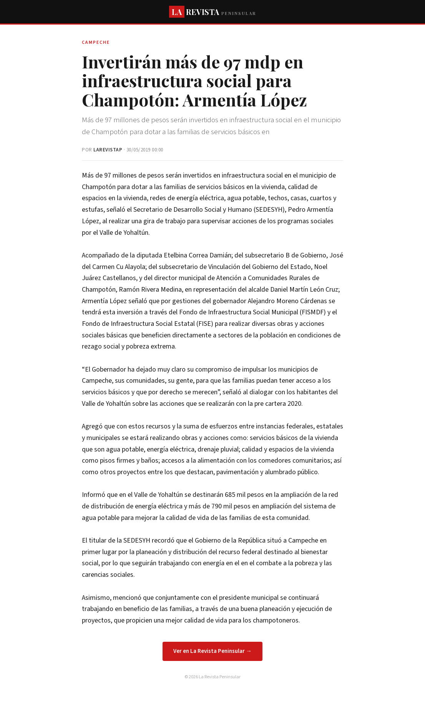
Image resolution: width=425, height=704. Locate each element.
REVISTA (212, 12)
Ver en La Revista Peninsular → (212, 651)
